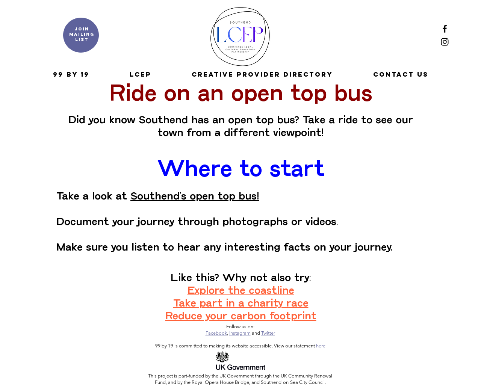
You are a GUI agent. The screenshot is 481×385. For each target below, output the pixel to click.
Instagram (240, 333)
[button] (71, 74)
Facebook (216, 333)
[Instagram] (445, 42)
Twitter (268, 333)
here (320, 346)
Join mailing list (81, 34)
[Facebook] (445, 29)
